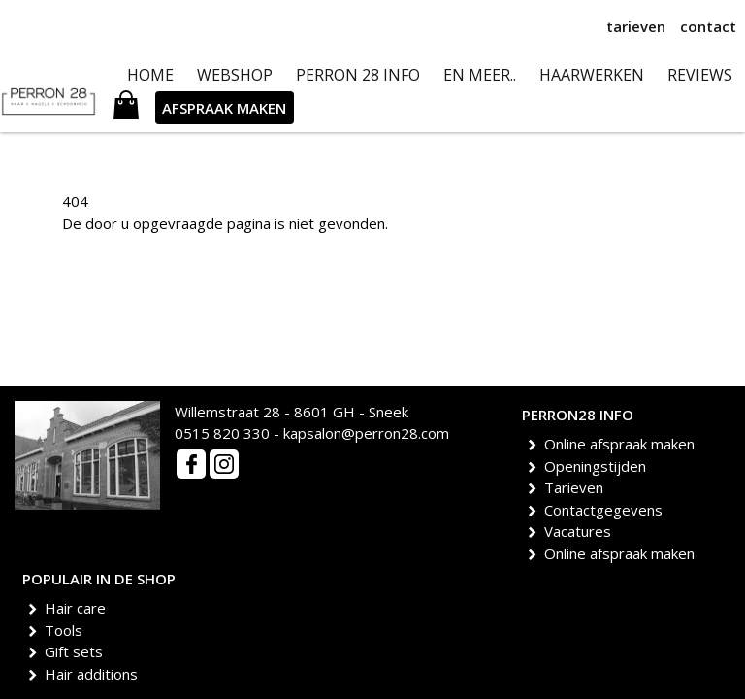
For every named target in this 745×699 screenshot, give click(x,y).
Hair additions (94, 673)
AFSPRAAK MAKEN (224, 107)
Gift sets (77, 651)
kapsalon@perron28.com (366, 433)
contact (708, 26)
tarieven (635, 26)
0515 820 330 (222, 433)
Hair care (78, 607)
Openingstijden (598, 466)
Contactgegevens (607, 509)
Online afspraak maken (623, 443)
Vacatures (581, 531)
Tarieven (577, 487)
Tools (66, 630)
